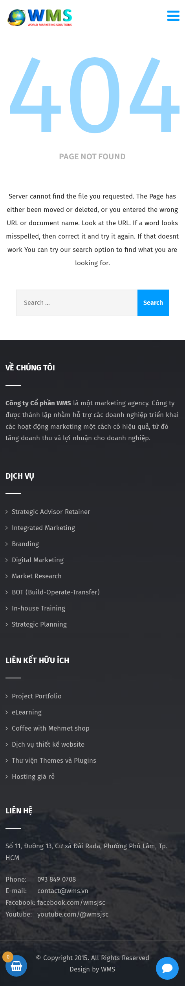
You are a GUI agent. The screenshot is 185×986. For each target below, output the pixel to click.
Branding (25, 544)
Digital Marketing (38, 560)
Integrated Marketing (43, 528)
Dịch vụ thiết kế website (48, 744)
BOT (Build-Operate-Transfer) (56, 592)
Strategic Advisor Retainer (51, 512)
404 (94, 95)
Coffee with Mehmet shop (51, 728)
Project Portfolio (37, 696)
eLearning (27, 712)
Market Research (37, 576)
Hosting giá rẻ (33, 777)
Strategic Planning (39, 624)
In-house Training (38, 608)
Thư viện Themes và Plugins (54, 760)
